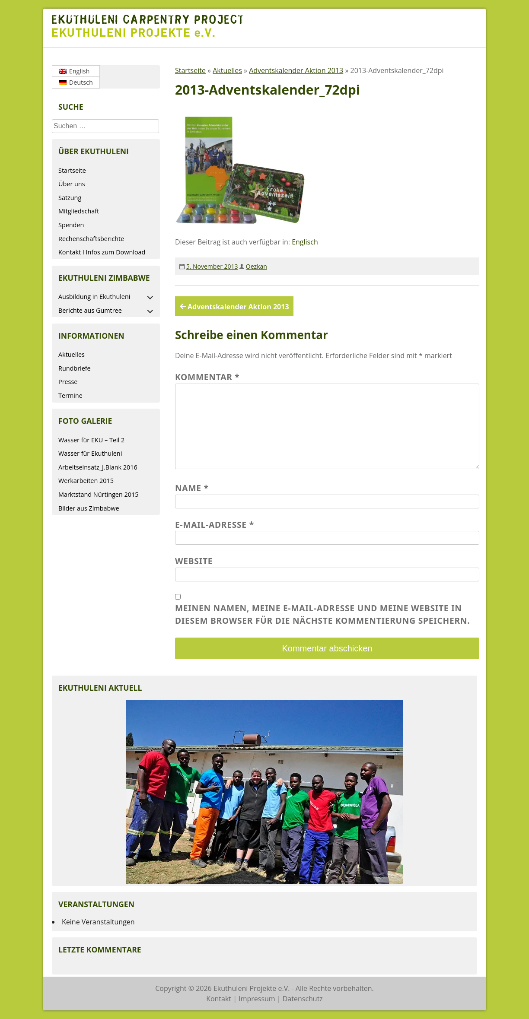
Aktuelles (71, 354)
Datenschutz (303, 998)
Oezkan (256, 266)
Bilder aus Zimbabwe (88, 508)
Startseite (72, 170)
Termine (70, 395)
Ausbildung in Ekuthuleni (94, 296)
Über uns (71, 184)
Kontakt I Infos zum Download (101, 252)
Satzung (69, 198)
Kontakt (218, 998)
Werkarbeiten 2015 (86, 480)
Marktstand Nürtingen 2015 (98, 494)
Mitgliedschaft (78, 211)
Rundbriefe (74, 368)
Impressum (257, 998)
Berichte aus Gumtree (90, 310)
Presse (67, 382)
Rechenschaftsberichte (91, 239)
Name (192, 488)
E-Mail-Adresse (214, 524)
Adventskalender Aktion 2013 (296, 70)
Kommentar (207, 377)
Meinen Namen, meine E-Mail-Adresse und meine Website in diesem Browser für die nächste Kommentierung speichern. (322, 614)
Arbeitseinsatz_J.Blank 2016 (97, 467)
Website (194, 561)
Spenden (71, 225)
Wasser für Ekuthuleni (90, 453)
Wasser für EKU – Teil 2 (91, 440)
